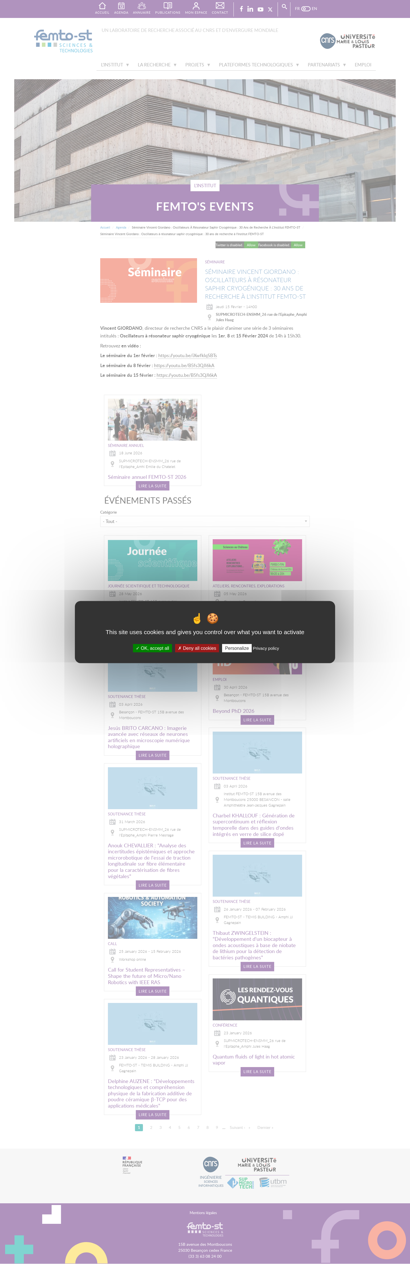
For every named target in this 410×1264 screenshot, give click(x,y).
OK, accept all (152, 648)
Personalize (237, 648)
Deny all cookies (197, 648)
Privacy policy (266, 648)
